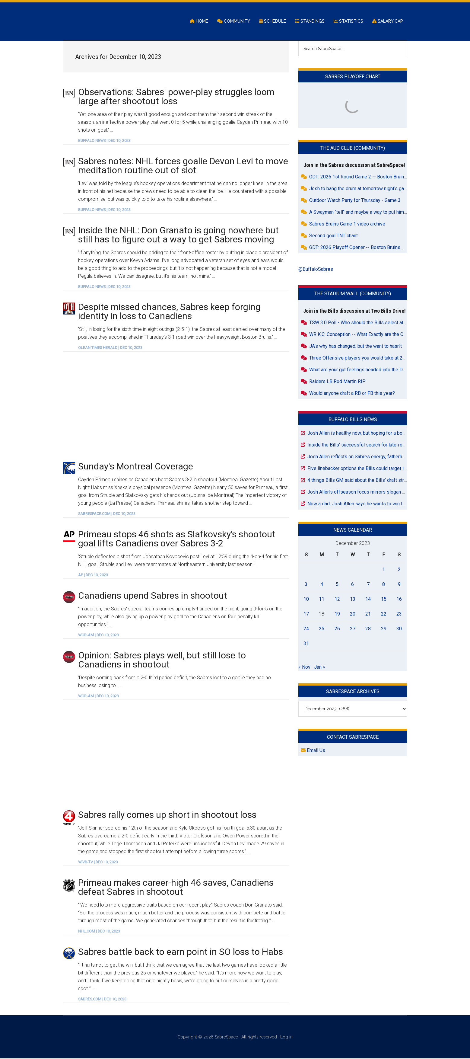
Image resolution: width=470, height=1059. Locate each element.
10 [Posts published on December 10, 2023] (306, 599)
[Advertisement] (176, 406)
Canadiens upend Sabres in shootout (152, 595)
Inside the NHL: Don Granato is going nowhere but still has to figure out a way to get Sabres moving (178, 235)
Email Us (313, 751)
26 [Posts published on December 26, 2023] (337, 629)
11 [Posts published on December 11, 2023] (321, 599)
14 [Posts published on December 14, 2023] (368, 599)
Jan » (319, 667)
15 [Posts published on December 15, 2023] (383, 599)
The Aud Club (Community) (352, 149)
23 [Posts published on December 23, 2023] (399, 614)
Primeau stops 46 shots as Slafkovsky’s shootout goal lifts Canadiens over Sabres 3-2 (176, 539)
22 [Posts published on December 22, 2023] (383, 614)
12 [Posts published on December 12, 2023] (337, 599)
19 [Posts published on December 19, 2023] (337, 614)
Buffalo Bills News (353, 420)
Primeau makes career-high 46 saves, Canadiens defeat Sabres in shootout (176, 887)
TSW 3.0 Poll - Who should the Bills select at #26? (362, 323)
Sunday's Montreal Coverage (135, 467)
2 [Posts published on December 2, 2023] (399, 570)
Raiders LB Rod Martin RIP (337, 382)
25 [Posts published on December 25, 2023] (321, 629)
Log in (286, 1037)
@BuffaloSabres (315, 270)
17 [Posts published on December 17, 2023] (306, 614)
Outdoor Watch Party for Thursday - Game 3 (355, 201)
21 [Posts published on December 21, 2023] (368, 614)
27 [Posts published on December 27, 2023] (352, 629)
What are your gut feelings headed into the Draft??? (363, 370)
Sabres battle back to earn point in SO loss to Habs (180, 952)
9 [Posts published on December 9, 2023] (399, 584)
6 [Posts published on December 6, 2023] (352, 584)
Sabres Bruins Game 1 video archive (347, 224)
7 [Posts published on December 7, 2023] (368, 584)
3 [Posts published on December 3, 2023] (306, 584)
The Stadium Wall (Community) (352, 294)
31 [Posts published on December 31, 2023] (306, 644)
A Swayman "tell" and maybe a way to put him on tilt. (363, 213)
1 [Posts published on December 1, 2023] (383, 570)
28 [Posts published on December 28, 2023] (368, 629)
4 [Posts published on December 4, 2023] (321, 584)
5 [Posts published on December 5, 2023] (337, 584)
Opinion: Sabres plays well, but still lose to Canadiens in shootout (162, 660)
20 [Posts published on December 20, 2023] (352, 614)
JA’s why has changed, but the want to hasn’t (355, 346)
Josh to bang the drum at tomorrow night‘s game (360, 189)
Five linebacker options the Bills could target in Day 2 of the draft (375, 469)
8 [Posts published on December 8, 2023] (383, 584)
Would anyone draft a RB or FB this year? (352, 393)
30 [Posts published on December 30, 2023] (399, 629)
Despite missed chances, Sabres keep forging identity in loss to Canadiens (169, 312)
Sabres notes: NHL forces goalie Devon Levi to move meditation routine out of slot (183, 166)
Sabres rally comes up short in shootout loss (167, 815)
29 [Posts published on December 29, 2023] (383, 629)
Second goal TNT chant (333, 236)
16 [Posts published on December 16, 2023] (399, 599)
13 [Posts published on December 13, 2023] (352, 599)
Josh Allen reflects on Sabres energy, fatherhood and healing (371, 457)
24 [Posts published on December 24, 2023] (306, 629)
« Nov (304, 667)
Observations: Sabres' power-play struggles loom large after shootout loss (176, 97)
